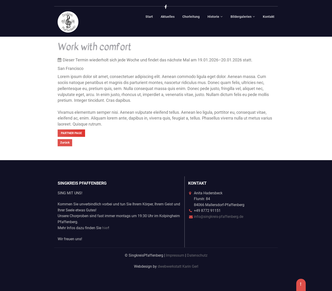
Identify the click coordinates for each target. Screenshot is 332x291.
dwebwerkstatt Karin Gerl (178, 266)
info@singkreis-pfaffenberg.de (218, 216)
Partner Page (71, 133)
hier (105, 228)
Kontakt (268, 16)
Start (149, 16)
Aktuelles (168, 16)
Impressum (175, 255)
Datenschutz (197, 255)
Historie (213, 16)
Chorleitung (191, 16)
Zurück (65, 142)
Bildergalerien (241, 16)
